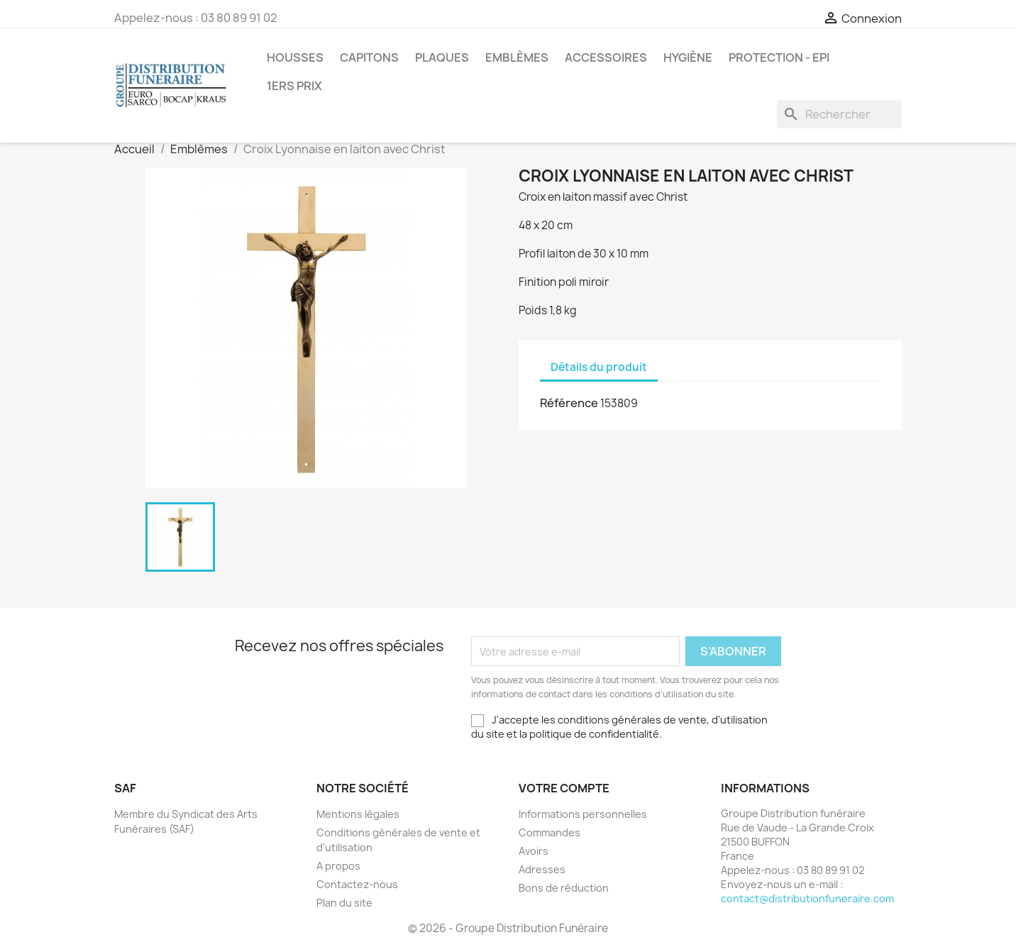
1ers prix (294, 86)
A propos (338, 866)
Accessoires (606, 57)
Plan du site (344, 902)
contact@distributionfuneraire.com (807, 898)
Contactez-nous (357, 884)
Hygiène (687, 57)
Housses (295, 57)
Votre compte (564, 788)
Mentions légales (357, 814)
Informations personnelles (583, 814)
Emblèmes (516, 57)
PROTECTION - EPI (779, 57)
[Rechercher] (839, 114)
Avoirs (533, 851)
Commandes (549, 832)
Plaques (442, 57)
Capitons (369, 57)
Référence (569, 403)
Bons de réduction (564, 888)
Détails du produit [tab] (599, 367)
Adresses (542, 869)
